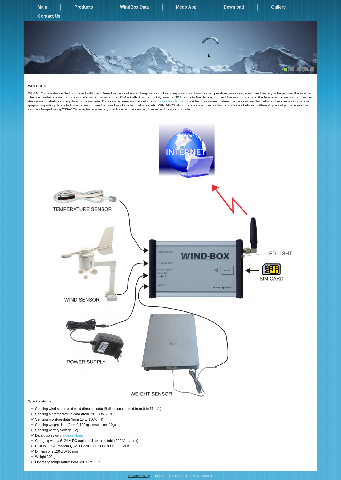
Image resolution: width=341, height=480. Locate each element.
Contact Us (49, 16)
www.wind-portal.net (168, 101)
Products (83, 7)
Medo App (186, 7)
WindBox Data (134, 7)
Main (42, 7)
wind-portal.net (71, 435)
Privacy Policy (139, 476)
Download (234, 7)
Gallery (278, 7)
